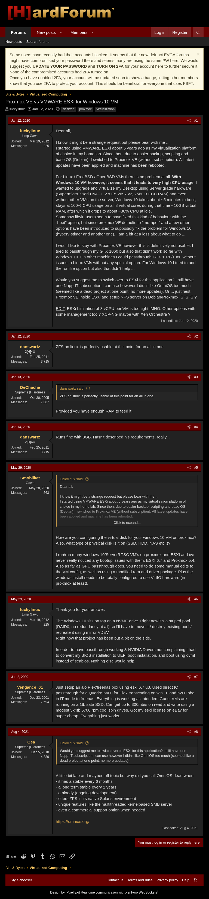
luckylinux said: (72, 479)
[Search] (198, 32)
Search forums (38, 42)
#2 (196, 336)
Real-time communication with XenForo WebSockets (120, 892)
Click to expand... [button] (127, 523)
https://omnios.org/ (72, 821)
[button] (61, 32)
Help (185, 880)
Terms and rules (139, 880)
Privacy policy (167, 880)
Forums (18, 32)
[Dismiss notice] (197, 55)
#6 (196, 599)
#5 (196, 468)
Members (79, 32)
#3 (196, 377)
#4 (196, 427)
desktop (68, 109)
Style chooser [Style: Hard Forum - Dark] (21, 880)
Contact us (114, 880)
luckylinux (17, 109)
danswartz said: (72, 388)
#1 (196, 121)
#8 (196, 732)
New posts (46, 32)
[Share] (189, 121)
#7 (196, 677)
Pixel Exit (73, 892)
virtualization (105, 109)
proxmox (85, 109)
